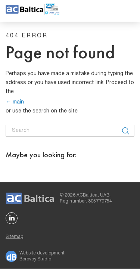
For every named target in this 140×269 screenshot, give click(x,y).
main (18, 102)
